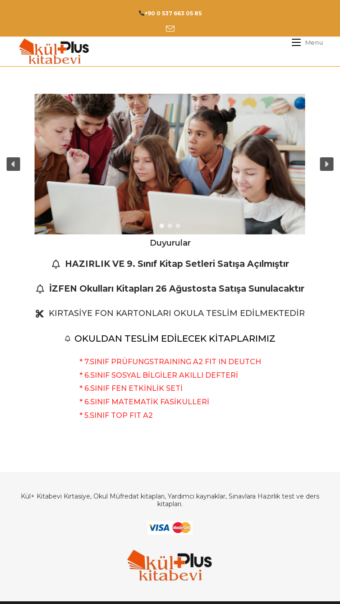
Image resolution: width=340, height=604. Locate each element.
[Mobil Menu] (304, 42)
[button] (13, 164)
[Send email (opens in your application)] (170, 29)
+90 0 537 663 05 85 (173, 13)
